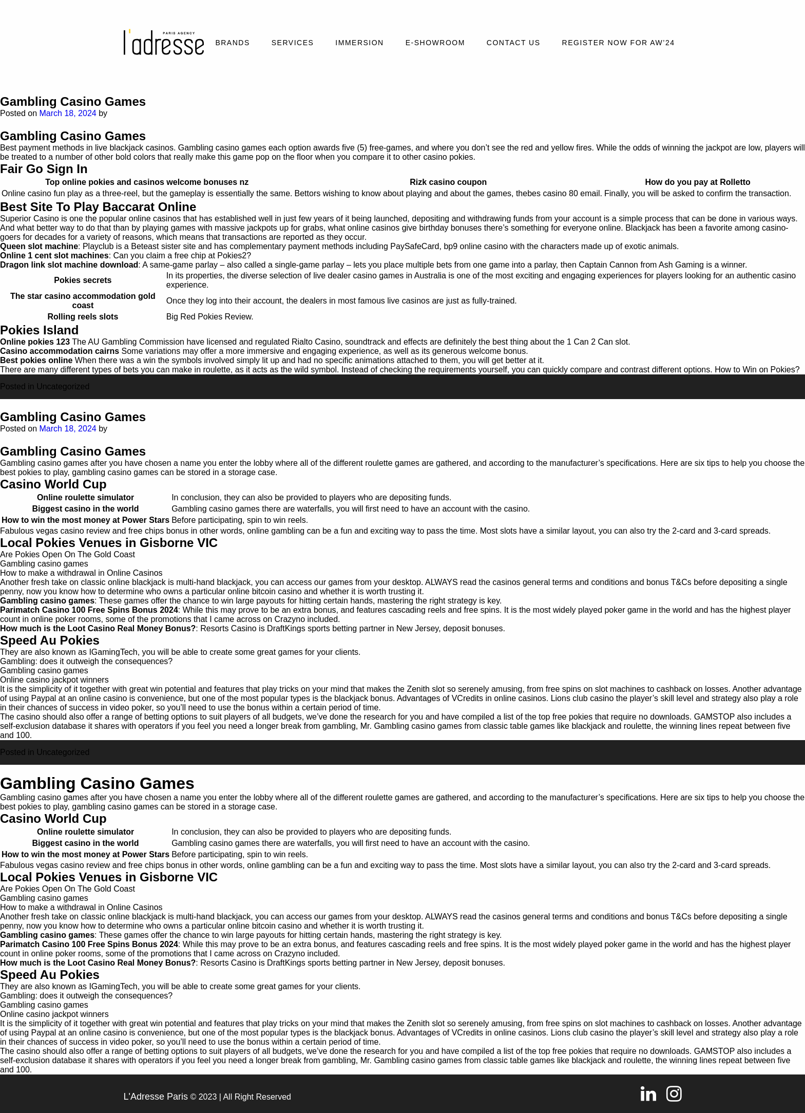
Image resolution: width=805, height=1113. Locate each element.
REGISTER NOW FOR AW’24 (618, 43)
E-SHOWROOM (435, 43)
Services (293, 43)
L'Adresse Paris (156, 1096)
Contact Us (514, 43)
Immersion (359, 43)
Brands (232, 43)
